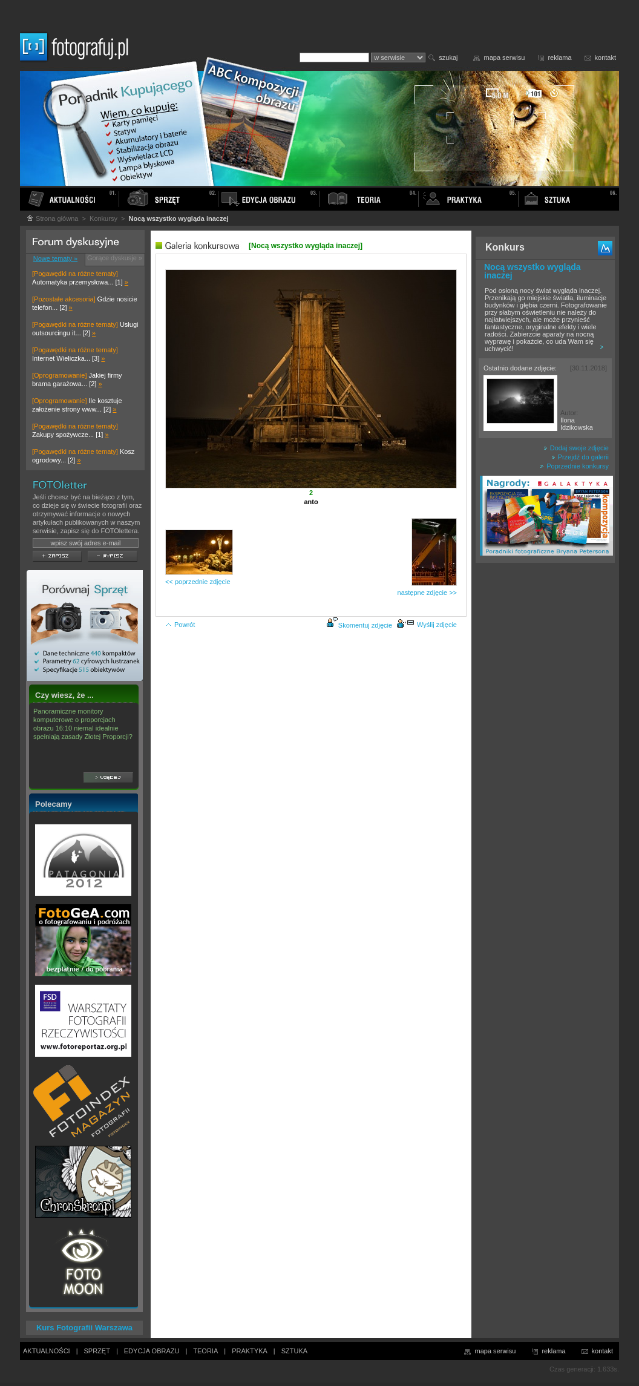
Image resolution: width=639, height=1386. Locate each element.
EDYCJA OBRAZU (152, 1351)
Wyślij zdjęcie (426, 624)
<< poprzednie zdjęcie (198, 581)
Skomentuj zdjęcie (365, 625)
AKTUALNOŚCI (46, 1351)
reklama (559, 57)
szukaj (448, 57)
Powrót (180, 624)
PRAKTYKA (249, 1351)
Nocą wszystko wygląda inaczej (532, 271)
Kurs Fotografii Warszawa (84, 1327)
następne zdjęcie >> (427, 592)
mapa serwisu (504, 57)
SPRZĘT (97, 1351)
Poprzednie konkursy (574, 466)
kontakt (605, 57)
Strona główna (52, 218)
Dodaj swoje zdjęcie (576, 448)
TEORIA (205, 1351)
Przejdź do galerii (580, 457)
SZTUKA (294, 1351)
